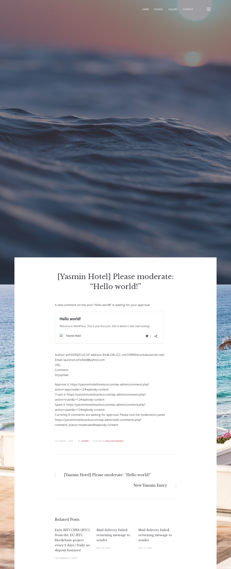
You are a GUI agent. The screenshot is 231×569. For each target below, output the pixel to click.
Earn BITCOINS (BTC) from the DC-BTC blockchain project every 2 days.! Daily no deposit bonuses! (72, 540)
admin (85, 441)
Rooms (158, 9)
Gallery (173, 9)
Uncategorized (114, 441)
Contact (188, 9)
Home (145, 9)
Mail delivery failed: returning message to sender (113, 535)
